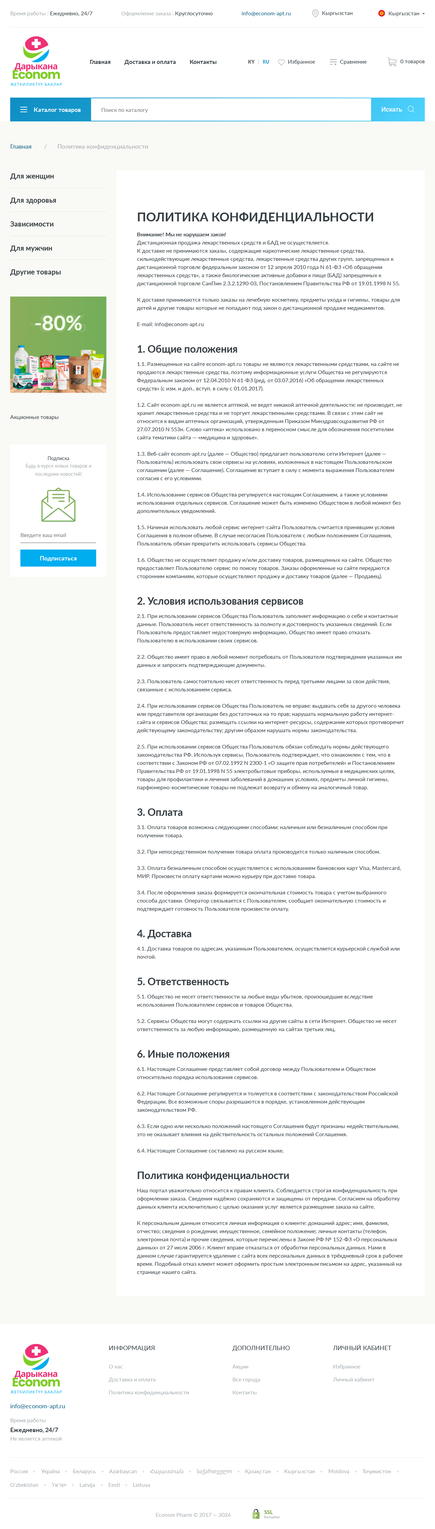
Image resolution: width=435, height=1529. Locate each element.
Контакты (203, 61)
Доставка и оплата (150, 61)
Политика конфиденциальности (149, 1392)
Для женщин (32, 175)
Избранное (346, 1366)
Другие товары (35, 271)
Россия (19, 1471)
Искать (391, 109)
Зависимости (32, 223)
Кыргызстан (337, 13)
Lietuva (141, 1484)
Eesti (114, 1484)
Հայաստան (167, 1471)
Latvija (87, 1484)
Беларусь (84, 1471)
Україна (50, 1471)
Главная (100, 61)
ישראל (59, 1484)
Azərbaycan (123, 1471)
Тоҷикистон (376, 1471)
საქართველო (214, 1471)
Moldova (338, 1471)
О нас (116, 1366)
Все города (246, 1379)
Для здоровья (33, 200)
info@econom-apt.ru (266, 13)
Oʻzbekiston (24, 1484)
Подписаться (58, 558)
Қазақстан (258, 1471)
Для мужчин (31, 247)
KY (251, 62)
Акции (240, 1366)
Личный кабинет (354, 1379)
